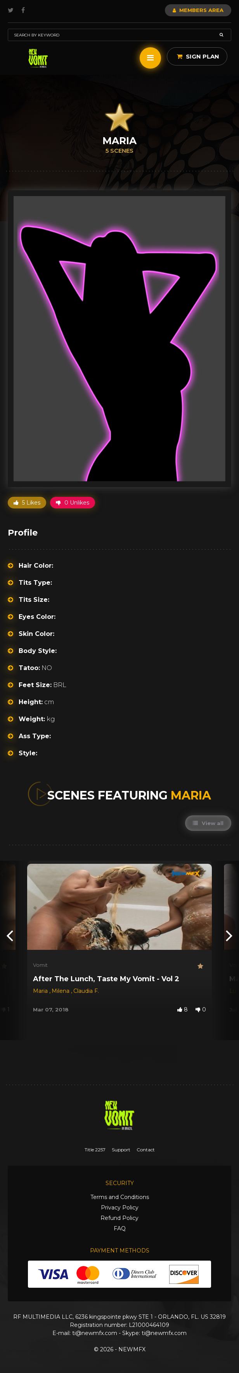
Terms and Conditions (119, 1197)
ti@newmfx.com (94, 1333)
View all (208, 823)
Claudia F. (86, 990)
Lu (233, 990)
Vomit (40, 965)
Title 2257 (95, 1149)
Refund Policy (119, 1218)
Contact (146, 1149)
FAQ (120, 1228)
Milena (61, 990)
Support (121, 1149)
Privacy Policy (120, 1207)
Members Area (198, 10)
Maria (41, 990)
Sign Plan (198, 56)
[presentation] (9, 935)
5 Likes (27, 502)
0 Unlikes (72, 502)
